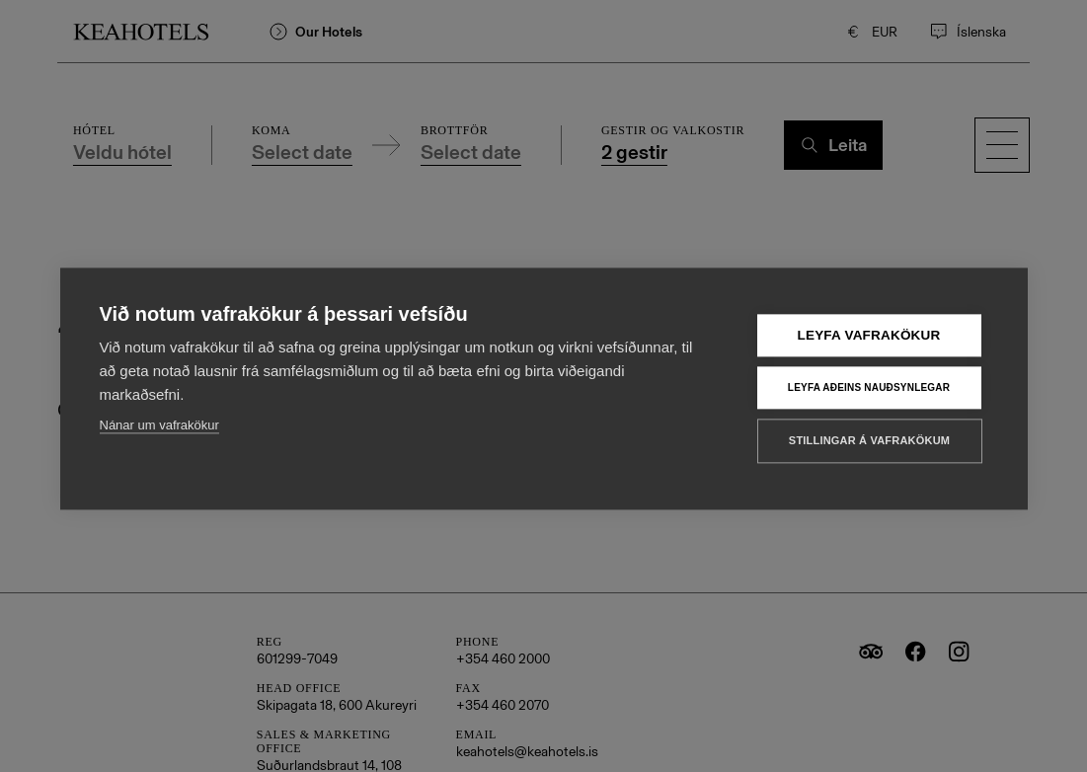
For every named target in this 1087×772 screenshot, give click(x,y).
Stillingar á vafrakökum (869, 448)
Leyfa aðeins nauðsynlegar (869, 394)
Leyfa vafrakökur (869, 343)
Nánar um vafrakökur (159, 432)
